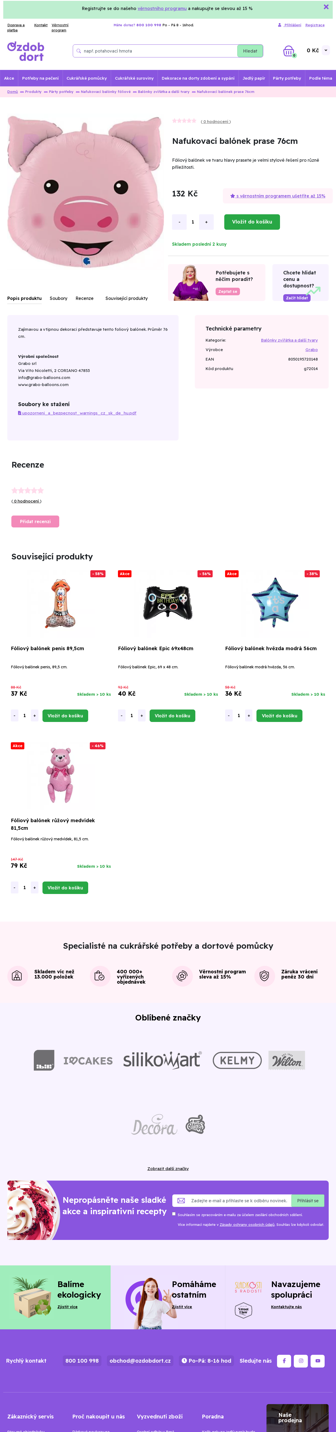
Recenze (84, 298)
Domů (12, 91)
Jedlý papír (254, 78)
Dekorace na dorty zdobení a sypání (198, 78)
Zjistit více (67, 1306)
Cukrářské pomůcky (87, 78)
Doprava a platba (16, 28)
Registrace (315, 25)
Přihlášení (289, 25)
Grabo (311, 349)
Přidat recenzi (35, 521)
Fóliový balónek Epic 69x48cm (155, 648)
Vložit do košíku (252, 222)
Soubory (58, 298)
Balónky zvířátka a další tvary (161, 91)
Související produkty (127, 298)
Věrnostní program (60, 28)
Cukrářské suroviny (134, 78)
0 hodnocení (215, 121)
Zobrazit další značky (168, 1168)
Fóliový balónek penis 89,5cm (47, 648)
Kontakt (41, 25)
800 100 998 (82, 1360)
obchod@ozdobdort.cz (140, 1360)
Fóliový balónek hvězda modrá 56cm (271, 648)
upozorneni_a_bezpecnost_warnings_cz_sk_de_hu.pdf (77, 413)
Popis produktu (24, 298)
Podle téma (320, 78)
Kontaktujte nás (286, 1306)
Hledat (250, 51)
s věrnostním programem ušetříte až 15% (277, 196)
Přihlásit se (308, 1200)
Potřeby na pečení (40, 78)
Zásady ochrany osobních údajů (247, 1224)
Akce (9, 78)
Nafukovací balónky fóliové (103, 91)
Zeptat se (227, 291)
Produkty (31, 91)
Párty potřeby (287, 78)
